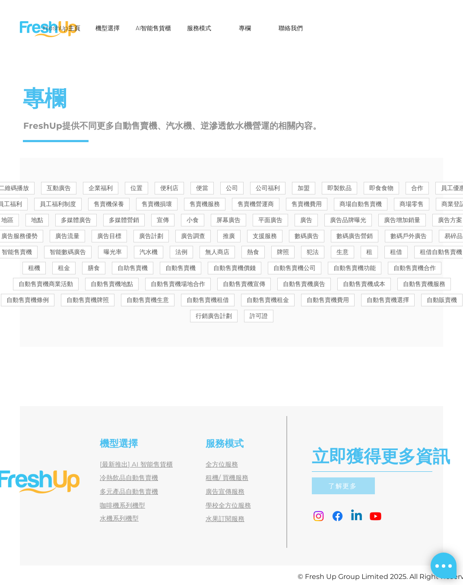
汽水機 (149, 252)
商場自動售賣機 (360, 204)
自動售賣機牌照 (88, 300)
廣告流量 (67, 236)
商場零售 (412, 204)
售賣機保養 (109, 204)
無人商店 (217, 252)
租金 (64, 268)
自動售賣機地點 (112, 284)
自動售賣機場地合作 (178, 284)
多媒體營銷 (124, 220)
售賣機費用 (307, 204)
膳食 (94, 268)
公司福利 (268, 188)
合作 (417, 188)
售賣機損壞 (157, 204)
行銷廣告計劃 (214, 316)
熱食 (253, 252)
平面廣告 (270, 220)
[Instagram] (318, 516)
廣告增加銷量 (402, 220)
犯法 (313, 252)
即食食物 (381, 188)
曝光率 (113, 252)
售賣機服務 (205, 204)
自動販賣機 (442, 300)
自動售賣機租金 (268, 300)
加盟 (304, 188)
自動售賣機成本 (364, 284)
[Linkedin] (356, 516)
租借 (396, 252)
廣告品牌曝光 (348, 220)
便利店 (169, 188)
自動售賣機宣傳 (244, 284)
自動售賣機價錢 (234, 268)
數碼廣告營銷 (354, 236)
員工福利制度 (58, 204)
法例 (181, 252)
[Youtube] (375, 516)
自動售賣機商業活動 (46, 284)
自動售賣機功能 (354, 268)
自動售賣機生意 (148, 300)
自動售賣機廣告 (304, 284)
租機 (34, 268)
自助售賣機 (132, 268)
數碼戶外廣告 (408, 236)
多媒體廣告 (76, 220)
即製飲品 (339, 188)
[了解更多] (343, 485)
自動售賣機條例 (27, 300)
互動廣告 (59, 188)
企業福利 (101, 188)
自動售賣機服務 (424, 284)
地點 (37, 220)
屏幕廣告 (228, 220)
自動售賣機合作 (414, 268)
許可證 (259, 316)
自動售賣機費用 (328, 300)
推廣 (229, 236)
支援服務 (265, 236)
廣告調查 (193, 236)
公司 (232, 188)
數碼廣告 (307, 236)
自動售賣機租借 (208, 300)
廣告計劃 (151, 236)
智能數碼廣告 (68, 252)
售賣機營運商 (256, 204)
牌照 (283, 252)
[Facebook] (337, 516)
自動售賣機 (180, 268)
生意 (342, 252)
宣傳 (163, 220)
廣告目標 (109, 236)
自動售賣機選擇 (388, 300)
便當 (202, 188)
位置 (136, 188)
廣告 (306, 220)
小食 (193, 220)
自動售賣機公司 (294, 268)
